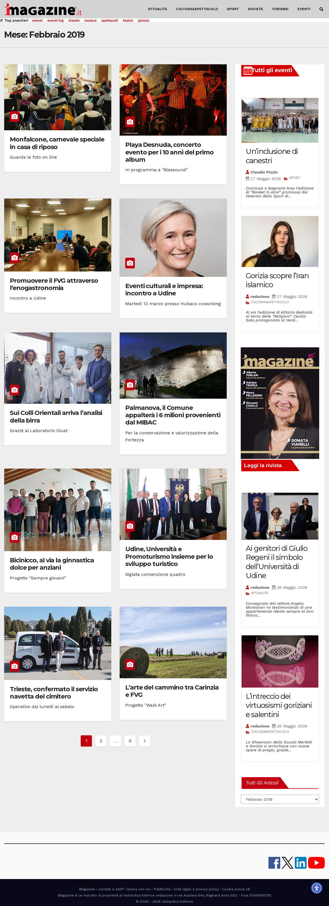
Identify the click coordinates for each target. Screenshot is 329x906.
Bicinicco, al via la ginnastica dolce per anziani (52, 563)
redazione (260, 296)
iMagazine (87, 889)
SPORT (233, 9)
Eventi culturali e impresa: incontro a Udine (164, 289)
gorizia (143, 20)
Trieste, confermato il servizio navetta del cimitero (54, 692)
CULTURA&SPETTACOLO (197, 9)
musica (90, 20)
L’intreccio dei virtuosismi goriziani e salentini (279, 705)
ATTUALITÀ (157, 9)
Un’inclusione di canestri (272, 156)
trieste (74, 20)
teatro (128, 20)
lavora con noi (138, 889)
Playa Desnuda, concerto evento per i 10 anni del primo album (169, 152)
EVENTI (304, 9)
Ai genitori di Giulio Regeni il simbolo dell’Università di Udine (276, 562)
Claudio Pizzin (264, 172)
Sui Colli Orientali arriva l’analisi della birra (56, 416)
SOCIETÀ (255, 9)
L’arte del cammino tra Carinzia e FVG (172, 691)
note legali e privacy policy (196, 889)
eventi (37, 20)
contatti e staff (111, 889)
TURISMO (280, 9)
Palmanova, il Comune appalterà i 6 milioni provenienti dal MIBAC (172, 415)
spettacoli (109, 20)
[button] (321, 9)
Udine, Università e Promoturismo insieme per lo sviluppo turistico (169, 556)
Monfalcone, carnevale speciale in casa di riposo (57, 143)
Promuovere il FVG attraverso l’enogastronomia (54, 284)
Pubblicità (162, 889)
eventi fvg (55, 20)
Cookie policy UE (236, 889)
